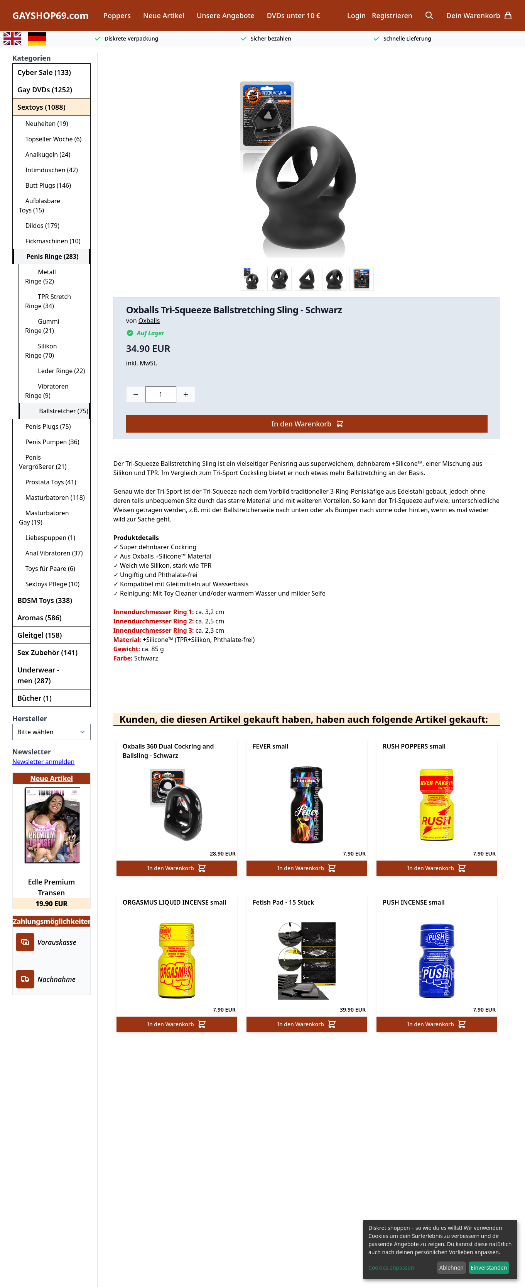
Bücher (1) (34, 698)
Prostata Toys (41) (47, 482)
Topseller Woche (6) (50, 139)
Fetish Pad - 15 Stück (283, 902)
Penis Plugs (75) (45, 426)
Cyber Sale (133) (44, 72)
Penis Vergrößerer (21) (43, 462)
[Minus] (135, 394)
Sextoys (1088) (41, 107)
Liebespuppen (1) (47, 537)
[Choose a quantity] (160, 394)
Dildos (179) (39, 225)
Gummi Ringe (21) (42, 326)
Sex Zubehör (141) (47, 652)
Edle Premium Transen (51, 886)
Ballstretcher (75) (57, 411)
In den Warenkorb (308, 423)
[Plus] (186, 394)
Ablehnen (451, 1267)
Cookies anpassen (391, 1267)
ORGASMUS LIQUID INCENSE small (174, 902)
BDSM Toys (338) (44, 600)
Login (356, 15)
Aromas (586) (39, 617)
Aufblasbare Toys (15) (39, 205)
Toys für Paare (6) (47, 568)
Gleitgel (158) (39, 635)
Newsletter (31, 751)
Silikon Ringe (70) (41, 351)
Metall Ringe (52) (40, 276)
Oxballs (149, 320)
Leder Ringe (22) (55, 371)
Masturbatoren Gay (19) (44, 517)
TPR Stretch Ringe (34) (48, 301)
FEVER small (271, 746)
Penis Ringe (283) (49, 256)
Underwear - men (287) (38, 675)
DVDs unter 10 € (293, 15)
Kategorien (31, 58)
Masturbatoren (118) (52, 497)
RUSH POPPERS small (414, 746)
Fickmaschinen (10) (49, 241)
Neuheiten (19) (43, 123)
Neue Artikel (163, 15)
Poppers (117, 15)
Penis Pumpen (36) (49, 442)
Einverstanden (489, 1267)
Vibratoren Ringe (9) (47, 391)
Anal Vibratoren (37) (51, 553)
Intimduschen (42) (48, 170)
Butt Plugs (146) (45, 185)
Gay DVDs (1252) (44, 89)
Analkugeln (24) (44, 154)
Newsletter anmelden (43, 761)
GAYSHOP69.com (50, 15)
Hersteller (29, 718)
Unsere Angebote (226, 15)
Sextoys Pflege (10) (49, 584)
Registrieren (392, 15)
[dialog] (440, 1249)
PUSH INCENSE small (414, 902)
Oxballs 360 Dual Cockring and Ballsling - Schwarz (168, 751)
